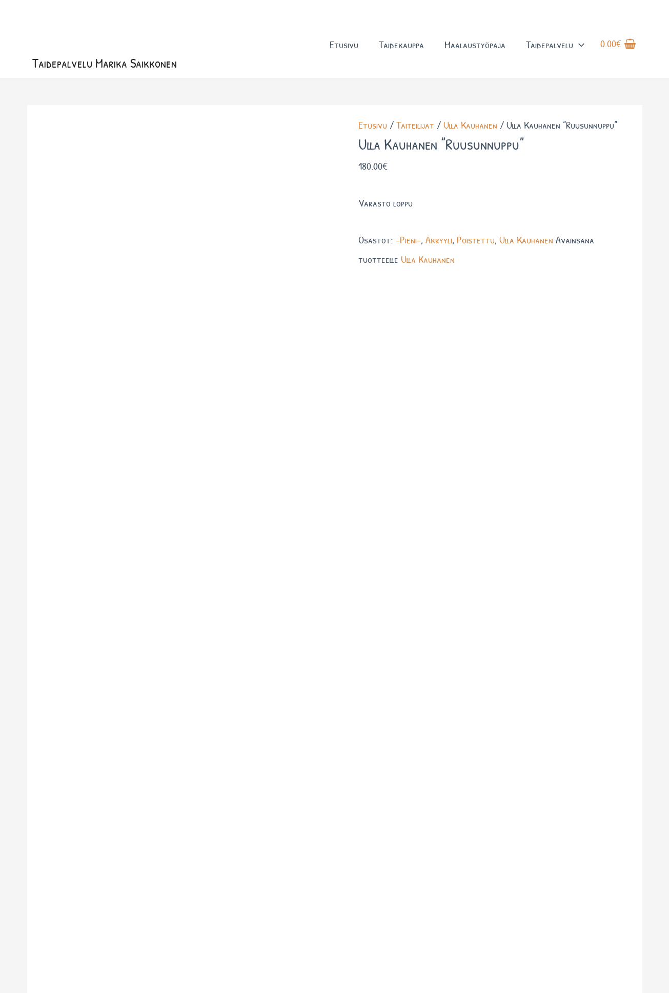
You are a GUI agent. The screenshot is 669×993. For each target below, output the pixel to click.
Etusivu (343, 45)
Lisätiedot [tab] (87, 280)
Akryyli (438, 242)
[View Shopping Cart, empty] (618, 45)
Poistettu (476, 242)
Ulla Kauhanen (470, 127)
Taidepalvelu (554, 45)
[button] (578, 45)
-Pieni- (408, 242)
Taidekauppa (400, 45)
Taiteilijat (415, 127)
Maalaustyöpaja (474, 45)
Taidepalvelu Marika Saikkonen (106, 65)
